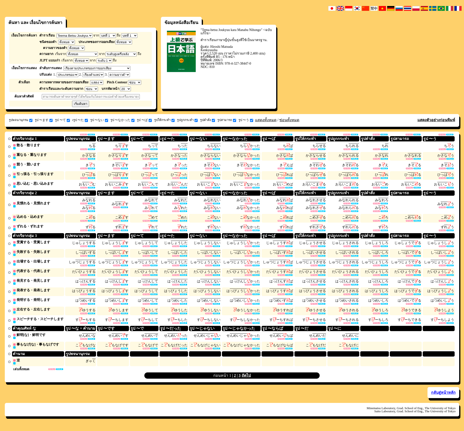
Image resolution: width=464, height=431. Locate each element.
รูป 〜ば (144, 120)
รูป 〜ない (99, 120)
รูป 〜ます (44, 120)
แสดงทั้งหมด (265, 120)
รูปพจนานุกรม (20, 120)
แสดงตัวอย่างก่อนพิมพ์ (436, 120)
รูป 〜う (245, 120)
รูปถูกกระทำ (187, 120)
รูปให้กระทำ (164, 120)
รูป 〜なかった (122, 120)
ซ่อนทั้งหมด (289, 120)
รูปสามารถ (226, 120)
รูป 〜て (62, 120)
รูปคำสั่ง (207, 120)
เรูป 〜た (80, 120)
